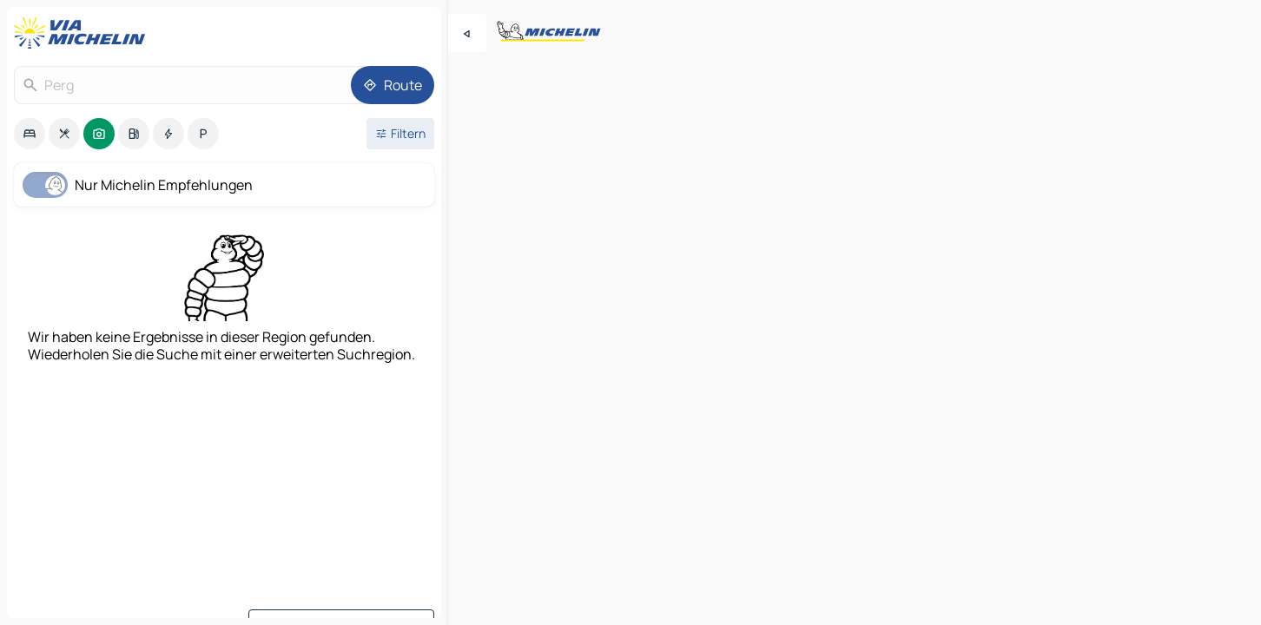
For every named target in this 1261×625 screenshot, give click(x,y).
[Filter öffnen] (400, 133)
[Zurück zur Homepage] (83, 33)
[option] (29, 133)
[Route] (392, 85)
